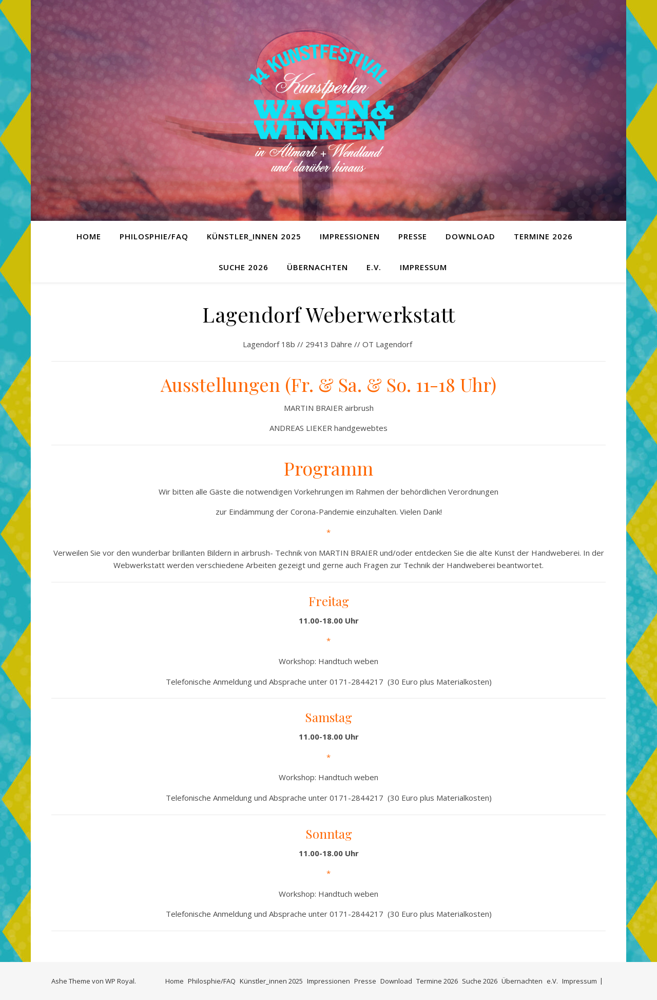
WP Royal (119, 981)
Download (470, 236)
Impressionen (350, 236)
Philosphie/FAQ (154, 236)
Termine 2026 (543, 236)
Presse (412, 236)
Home (88, 236)
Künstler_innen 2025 (254, 236)
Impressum (423, 267)
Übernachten (317, 267)
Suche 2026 (243, 267)
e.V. (373, 267)
